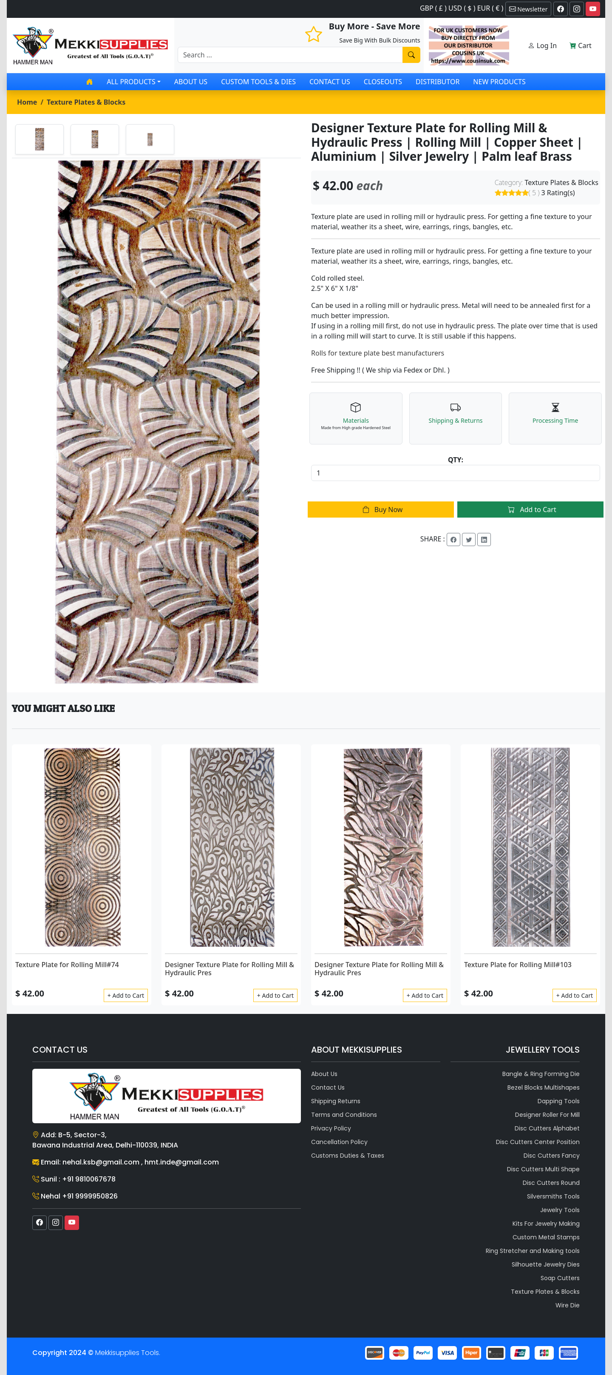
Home (27, 102)
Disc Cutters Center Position (538, 1142)
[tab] (39, 139)
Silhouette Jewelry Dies (546, 1264)
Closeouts (383, 81)
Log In (542, 45)
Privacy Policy (331, 1128)
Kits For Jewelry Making (546, 1223)
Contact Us (329, 81)
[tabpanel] (156, 422)
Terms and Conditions (344, 1114)
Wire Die (567, 1305)
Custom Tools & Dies (258, 81)
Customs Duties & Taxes (347, 1155)
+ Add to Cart (126, 995)
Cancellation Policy (339, 1142)
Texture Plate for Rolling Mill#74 (67, 964)
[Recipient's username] (290, 55)
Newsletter (528, 9)
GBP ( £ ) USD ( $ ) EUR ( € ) (461, 8)
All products (131, 81)
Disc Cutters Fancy (552, 1155)
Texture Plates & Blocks (86, 102)
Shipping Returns (335, 1101)
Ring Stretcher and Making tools (533, 1251)
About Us (190, 81)
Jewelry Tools (560, 1210)
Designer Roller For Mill (547, 1114)
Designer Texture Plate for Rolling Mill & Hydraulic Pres (229, 968)
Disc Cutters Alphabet (547, 1128)
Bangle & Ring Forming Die (541, 1074)
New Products (499, 81)
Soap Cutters (560, 1278)
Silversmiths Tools (553, 1196)
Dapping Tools (559, 1101)
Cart (581, 45)
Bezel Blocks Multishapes (543, 1087)
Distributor (437, 81)
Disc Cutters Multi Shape (543, 1169)
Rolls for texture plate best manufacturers (377, 353)
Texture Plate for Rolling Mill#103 (518, 964)
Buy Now (381, 509)
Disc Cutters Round (551, 1183)
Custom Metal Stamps (546, 1237)
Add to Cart (530, 509)
